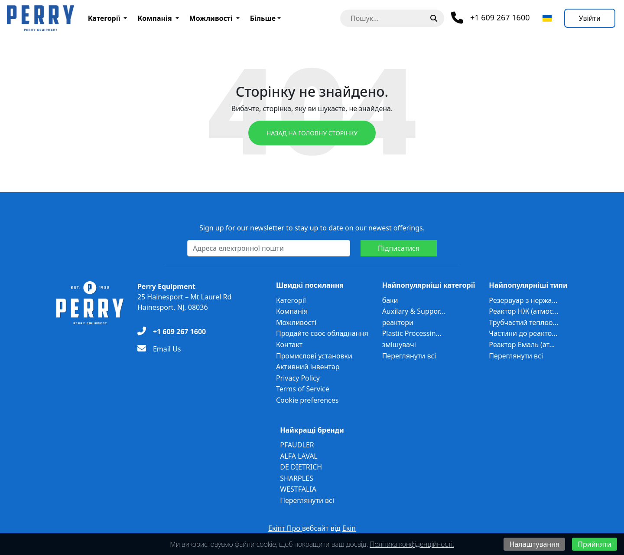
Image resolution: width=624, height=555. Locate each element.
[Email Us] (159, 349)
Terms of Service (302, 389)
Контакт (289, 344)
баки (390, 300)
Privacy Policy (298, 378)
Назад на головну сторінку (312, 133)
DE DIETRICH (301, 467)
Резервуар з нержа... (523, 300)
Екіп (349, 528)
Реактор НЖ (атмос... (523, 311)
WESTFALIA (298, 489)
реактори (397, 322)
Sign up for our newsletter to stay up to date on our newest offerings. (312, 228)
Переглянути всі (409, 356)
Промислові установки (314, 356)
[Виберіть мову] (547, 18)
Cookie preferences (307, 400)
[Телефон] (490, 18)
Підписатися (398, 248)
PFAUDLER (297, 445)
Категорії (104, 18)
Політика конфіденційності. (412, 544)
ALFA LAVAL (299, 456)
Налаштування (534, 544)
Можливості (211, 18)
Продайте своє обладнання (322, 333)
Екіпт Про (285, 528)
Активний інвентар (308, 366)
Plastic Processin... (412, 333)
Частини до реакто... (523, 333)
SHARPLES (296, 478)
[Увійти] (589, 18)
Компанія (154, 18)
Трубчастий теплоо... (523, 322)
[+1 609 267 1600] (171, 331)
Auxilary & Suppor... (413, 311)
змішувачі (399, 344)
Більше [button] (263, 18)
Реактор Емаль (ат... (522, 344)
